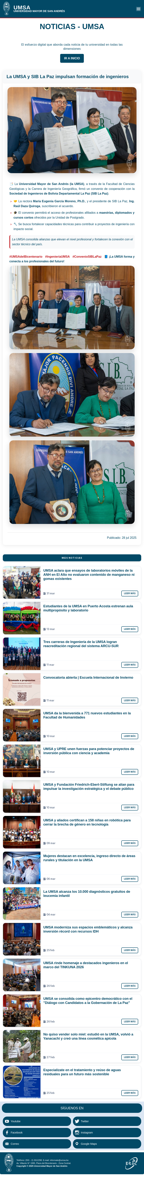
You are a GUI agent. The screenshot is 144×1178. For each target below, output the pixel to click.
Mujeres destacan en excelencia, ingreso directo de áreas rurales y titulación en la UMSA (89, 858)
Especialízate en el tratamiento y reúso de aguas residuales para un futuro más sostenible (82, 1072)
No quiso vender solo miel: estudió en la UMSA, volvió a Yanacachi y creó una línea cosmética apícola (88, 1036)
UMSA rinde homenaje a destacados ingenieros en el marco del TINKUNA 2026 (85, 965)
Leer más (130, 593)
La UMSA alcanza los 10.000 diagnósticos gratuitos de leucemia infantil (86, 894)
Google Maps (89, 1143)
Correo (15, 1143)
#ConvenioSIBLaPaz (87, 256)
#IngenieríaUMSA (57, 256)
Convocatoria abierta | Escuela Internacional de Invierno (88, 677)
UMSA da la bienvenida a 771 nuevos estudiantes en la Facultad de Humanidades (87, 715)
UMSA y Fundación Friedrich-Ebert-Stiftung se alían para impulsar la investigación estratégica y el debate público (88, 787)
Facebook (16, 1132)
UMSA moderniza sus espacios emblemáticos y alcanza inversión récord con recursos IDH (88, 929)
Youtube (15, 1121)
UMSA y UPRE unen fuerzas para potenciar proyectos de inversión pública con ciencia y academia (88, 751)
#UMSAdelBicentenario (25, 256)
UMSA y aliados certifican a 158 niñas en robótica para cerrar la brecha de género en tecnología (87, 822)
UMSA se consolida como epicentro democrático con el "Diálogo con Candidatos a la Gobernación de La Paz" (87, 1001)
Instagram (87, 1132)
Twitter (85, 1121)
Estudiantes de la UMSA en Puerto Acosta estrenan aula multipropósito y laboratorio (88, 608)
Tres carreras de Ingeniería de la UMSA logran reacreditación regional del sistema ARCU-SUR (80, 644)
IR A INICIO (72, 58)
